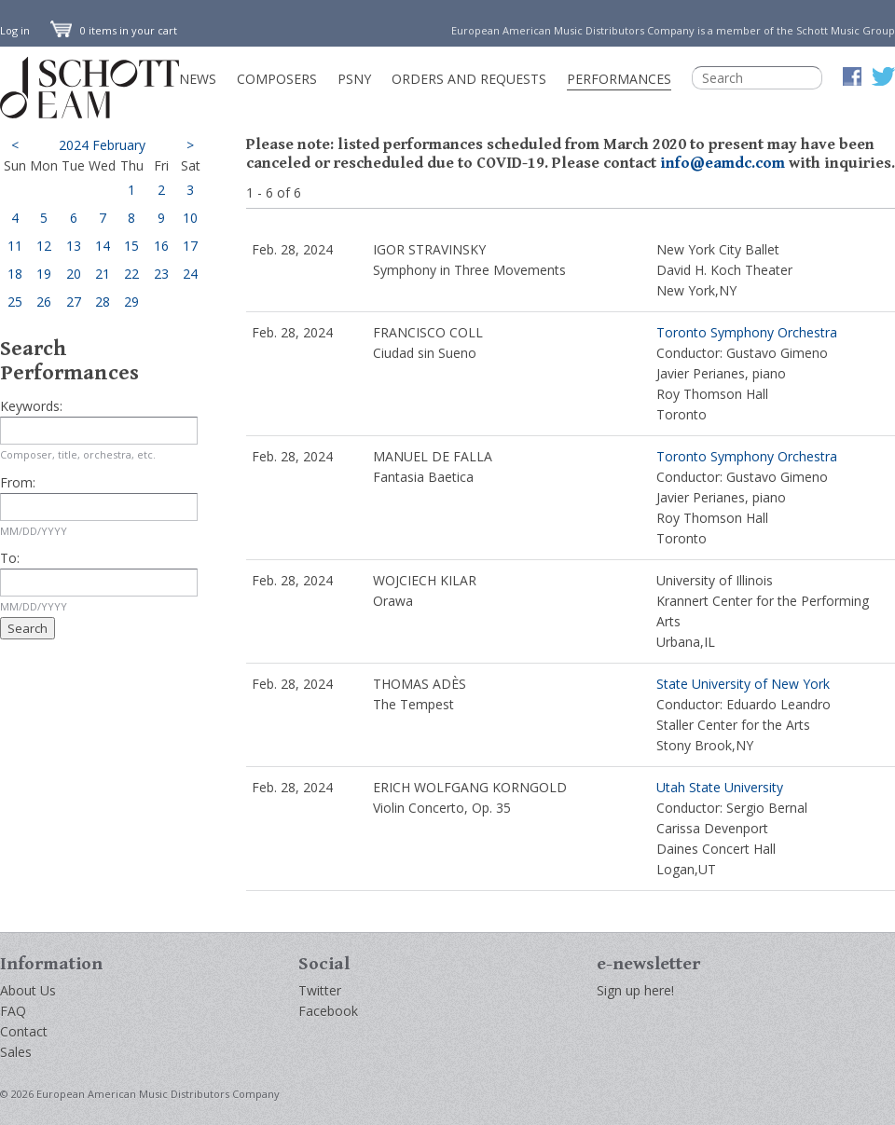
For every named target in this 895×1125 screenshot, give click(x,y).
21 (102, 273)
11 (14, 245)
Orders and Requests (469, 79)
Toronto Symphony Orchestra (746, 332)
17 (190, 245)
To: (10, 558)
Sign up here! (635, 990)
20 (73, 273)
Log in (15, 30)
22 (131, 273)
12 (43, 245)
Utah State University (719, 787)
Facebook (328, 1011)
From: (17, 482)
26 (43, 301)
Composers (277, 79)
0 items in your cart (113, 30)
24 (190, 273)
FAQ (13, 1011)
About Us (28, 990)
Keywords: (31, 406)
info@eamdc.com (722, 163)
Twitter (319, 990)
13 (73, 245)
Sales (16, 1052)
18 (14, 273)
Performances (619, 79)
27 (73, 301)
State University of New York (743, 684)
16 (161, 245)
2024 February (102, 145)
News (197, 79)
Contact (24, 1031)
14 (102, 245)
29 (131, 301)
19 (43, 273)
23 (161, 273)
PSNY (354, 79)
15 (131, 245)
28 (102, 301)
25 (14, 301)
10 (190, 217)
